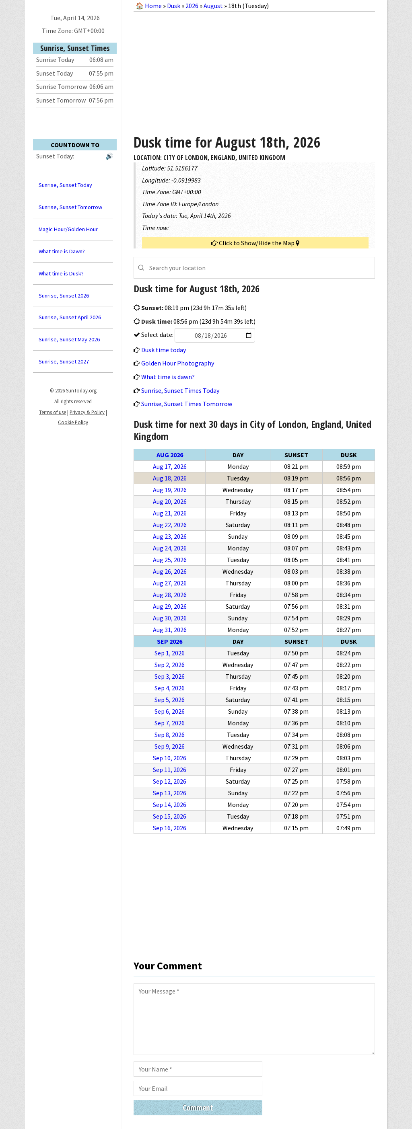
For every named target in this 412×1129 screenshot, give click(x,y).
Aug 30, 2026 (170, 618)
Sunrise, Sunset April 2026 (70, 317)
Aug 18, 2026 (170, 478)
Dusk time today (163, 350)
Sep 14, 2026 (169, 805)
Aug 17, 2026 (170, 466)
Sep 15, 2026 (169, 816)
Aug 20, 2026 (170, 501)
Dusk (173, 6)
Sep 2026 (169, 641)
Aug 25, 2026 (170, 560)
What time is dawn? (168, 377)
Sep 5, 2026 (169, 700)
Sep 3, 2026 (169, 676)
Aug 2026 (170, 455)
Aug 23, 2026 (170, 536)
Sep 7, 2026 (169, 723)
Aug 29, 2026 (170, 606)
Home (153, 6)
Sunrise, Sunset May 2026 (69, 339)
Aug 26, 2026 (170, 571)
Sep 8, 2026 (169, 735)
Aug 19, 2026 (170, 490)
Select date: (197, 334)
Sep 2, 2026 (169, 665)
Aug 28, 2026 (170, 595)
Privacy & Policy (87, 412)
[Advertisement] (254, 70)
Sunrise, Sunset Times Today (180, 390)
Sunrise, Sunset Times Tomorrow (186, 404)
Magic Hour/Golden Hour (68, 229)
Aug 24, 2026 (170, 548)
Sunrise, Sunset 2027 (64, 361)
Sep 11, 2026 (169, 770)
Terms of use (52, 412)
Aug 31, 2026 (170, 630)
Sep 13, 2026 (169, 793)
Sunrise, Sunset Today (65, 185)
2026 (191, 6)
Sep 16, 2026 (169, 828)
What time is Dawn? (62, 251)
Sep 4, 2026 (169, 688)
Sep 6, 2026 (169, 711)
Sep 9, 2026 (169, 746)
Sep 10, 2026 (169, 758)
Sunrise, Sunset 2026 (64, 295)
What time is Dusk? (61, 273)
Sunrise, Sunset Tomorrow (70, 207)
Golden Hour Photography (177, 363)
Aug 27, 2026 (170, 583)
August (213, 6)
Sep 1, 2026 (169, 653)
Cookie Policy (73, 422)
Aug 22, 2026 (170, 525)
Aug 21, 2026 (170, 513)
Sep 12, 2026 (169, 781)
